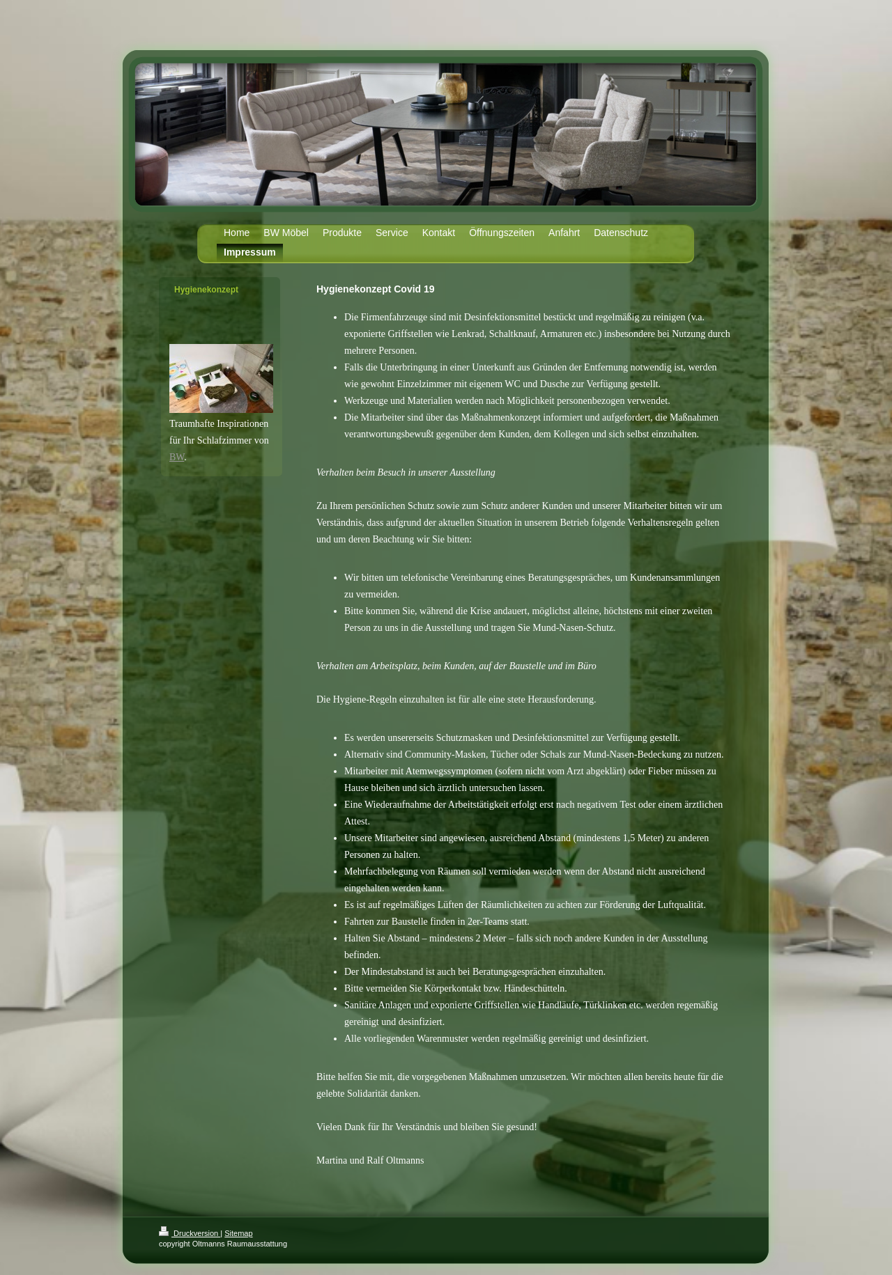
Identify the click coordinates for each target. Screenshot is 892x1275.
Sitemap (238, 1233)
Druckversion (189, 1233)
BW (176, 457)
